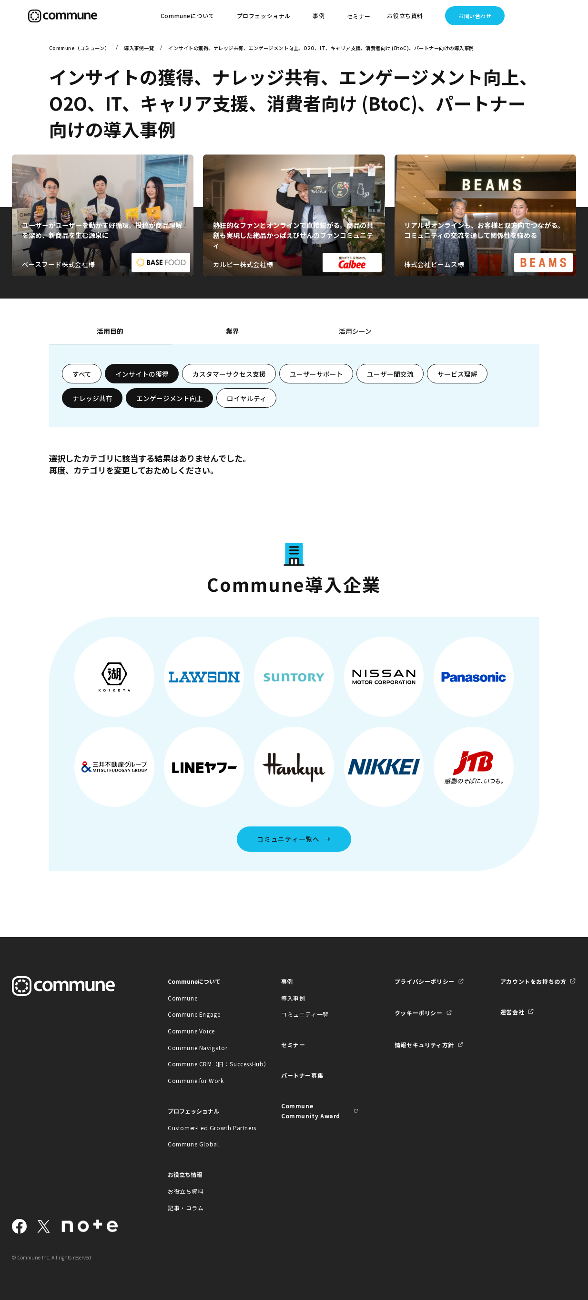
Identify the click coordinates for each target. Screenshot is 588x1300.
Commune (182, 998)
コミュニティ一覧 (305, 1014)
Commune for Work (196, 1080)
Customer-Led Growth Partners (206, 1128)
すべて (81, 374)
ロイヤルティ (246, 398)
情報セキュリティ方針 (424, 1045)
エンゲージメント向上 (169, 398)
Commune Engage (194, 1014)
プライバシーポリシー (425, 981)
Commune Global (193, 1144)
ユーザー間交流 (390, 374)
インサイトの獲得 (142, 374)
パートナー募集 (302, 1075)
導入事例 (293, 998)
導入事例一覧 (139, 48)
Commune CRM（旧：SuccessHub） (206, 1064)
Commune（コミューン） (79, 48)
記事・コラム (186, 1208)
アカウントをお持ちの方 (533, 981)
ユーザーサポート (316, 374)
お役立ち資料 (186, 1191)
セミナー (359, 16)
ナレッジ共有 (92, 398)
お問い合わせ (474, 16)
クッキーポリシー (419, 1013)
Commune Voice (191, 1031)
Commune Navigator (197, 1047)
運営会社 (512, 1012)
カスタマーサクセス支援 (229, 374)
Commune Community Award (310, 1111)
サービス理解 (457, 374)
